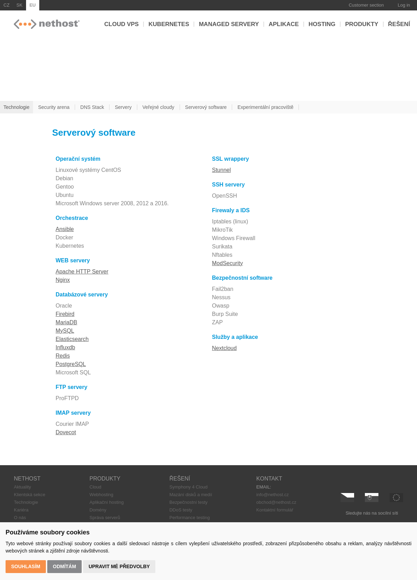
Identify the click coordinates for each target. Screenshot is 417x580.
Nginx (63, 280)
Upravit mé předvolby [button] (119, 566)
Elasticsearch (72, 339)
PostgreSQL (71, 364)
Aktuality (22, 487)
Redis (63, 356)
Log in (404, 5)
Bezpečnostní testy (188, 502)
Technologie (26, 502)
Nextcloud (224, 348)
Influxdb (65, 347)
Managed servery (229, 24)
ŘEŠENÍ (179, 479)
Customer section (366, 5)
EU (33, 5)
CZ (6, 5)
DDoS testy (180, 510)
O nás (20, 517)
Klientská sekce (29, 494)
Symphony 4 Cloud (188, 487)
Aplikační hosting (107, 502)
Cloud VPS (121, 24)
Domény (98, 510)
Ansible (65, 229)
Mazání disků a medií (190, 494)
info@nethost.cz (272, 494)
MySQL (65, 331)
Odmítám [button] (64, 566)
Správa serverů (105, 517)
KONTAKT (269, 479)
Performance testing (189, 517)
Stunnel (221, 170)
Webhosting (101, 494)
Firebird (65, 314)
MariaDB (66, 322)
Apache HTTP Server (82, 272)
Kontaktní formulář (274, 510)
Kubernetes (168, 24)
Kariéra (21, 510)
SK (19, 5)
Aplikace (284, 24)
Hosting (322, 24)
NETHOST (27, 479)
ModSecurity (227, 263)
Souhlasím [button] (25, 566)
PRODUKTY (105, 479)
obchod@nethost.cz (276, 502)
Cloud (95, 487)
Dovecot (66, 432)
